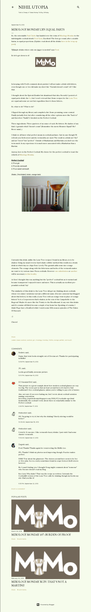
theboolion (22, 413)
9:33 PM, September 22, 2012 (28, 483)
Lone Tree (73, 98)
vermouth (68, 340)
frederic (21, 353)
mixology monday (42, 340)
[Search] (78, 6)
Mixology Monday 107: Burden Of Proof (41, 534)
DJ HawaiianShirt (25, 382)
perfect (61, 340)
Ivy (30, 98)
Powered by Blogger (45, 604)
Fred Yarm (38, 38)
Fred (57, 50)
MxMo (51, 340)
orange (56, 340)
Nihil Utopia (33, 7)
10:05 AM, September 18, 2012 (28, 422)
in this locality (30, 274)
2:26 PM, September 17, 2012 (28, 406)
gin (34, 340)
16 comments (21, 539)
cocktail (29, 340)
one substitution (61, 271)
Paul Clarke (31, 36)
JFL (19, 368)
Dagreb (21, 444)
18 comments (21, 590)
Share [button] (13, 337)
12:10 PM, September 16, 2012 (28, 375)
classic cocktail (21, 340)
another (74, 271)
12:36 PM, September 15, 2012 (28, 362)
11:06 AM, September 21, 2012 (28, 438)
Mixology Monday (67, 36)
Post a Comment (18, 489)
